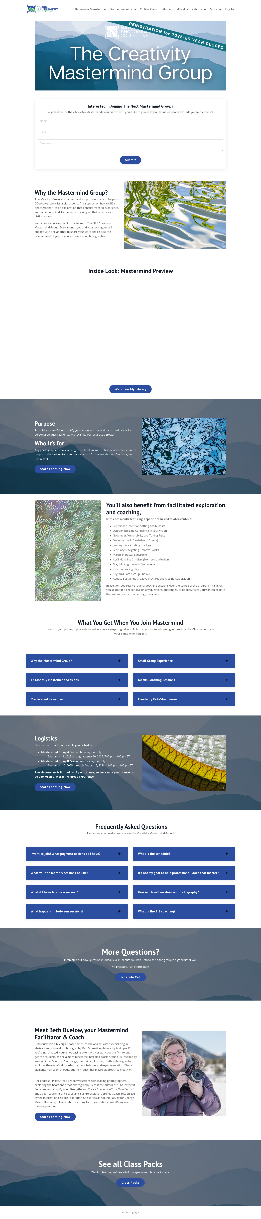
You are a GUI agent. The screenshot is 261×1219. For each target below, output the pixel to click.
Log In (229, 9)
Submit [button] (130, 160)
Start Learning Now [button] (55, 469)
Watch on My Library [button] (130, 389)
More (216, 9)
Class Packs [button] (130, 1183)
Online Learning (123, 9)
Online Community (155, 9)
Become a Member (90, 9)
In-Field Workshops (190, 9)
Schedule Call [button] (130, 977)
